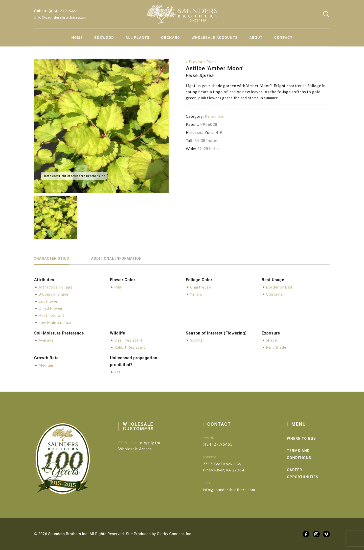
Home (77, 38)
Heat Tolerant (51, 315)
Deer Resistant (128, 340)
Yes (117, 372)
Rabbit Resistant (129, 347)
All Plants (138, 38)
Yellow (196, 294)
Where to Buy (311, 439)
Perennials (214, 116)
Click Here (132, 442)
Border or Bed (279, 287)
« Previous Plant (201, 61)
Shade (271, 340)
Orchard (170, 38)
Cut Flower (48, 301)
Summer (197, 340)
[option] (101, 126)
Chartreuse (200, 287)
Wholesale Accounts (215, 38)
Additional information (117, 258)
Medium (45, 365)
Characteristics (52, 258)
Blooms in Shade (53, 294)
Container (275, 294)
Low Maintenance (54, 322)
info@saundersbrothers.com (60, 17)
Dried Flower (50, 308)
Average (46, 340)
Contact (283, 38)
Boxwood (104, 38)
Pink (118, 287)
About (256, 38)
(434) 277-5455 (64, 11)
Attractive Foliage (55, 287)
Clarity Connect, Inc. (174, 534)
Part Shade (276, 347)
